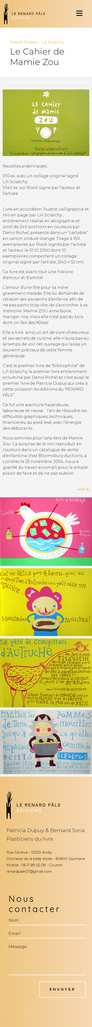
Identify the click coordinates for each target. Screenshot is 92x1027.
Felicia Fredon (24, 42)
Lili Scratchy (53, 42)
